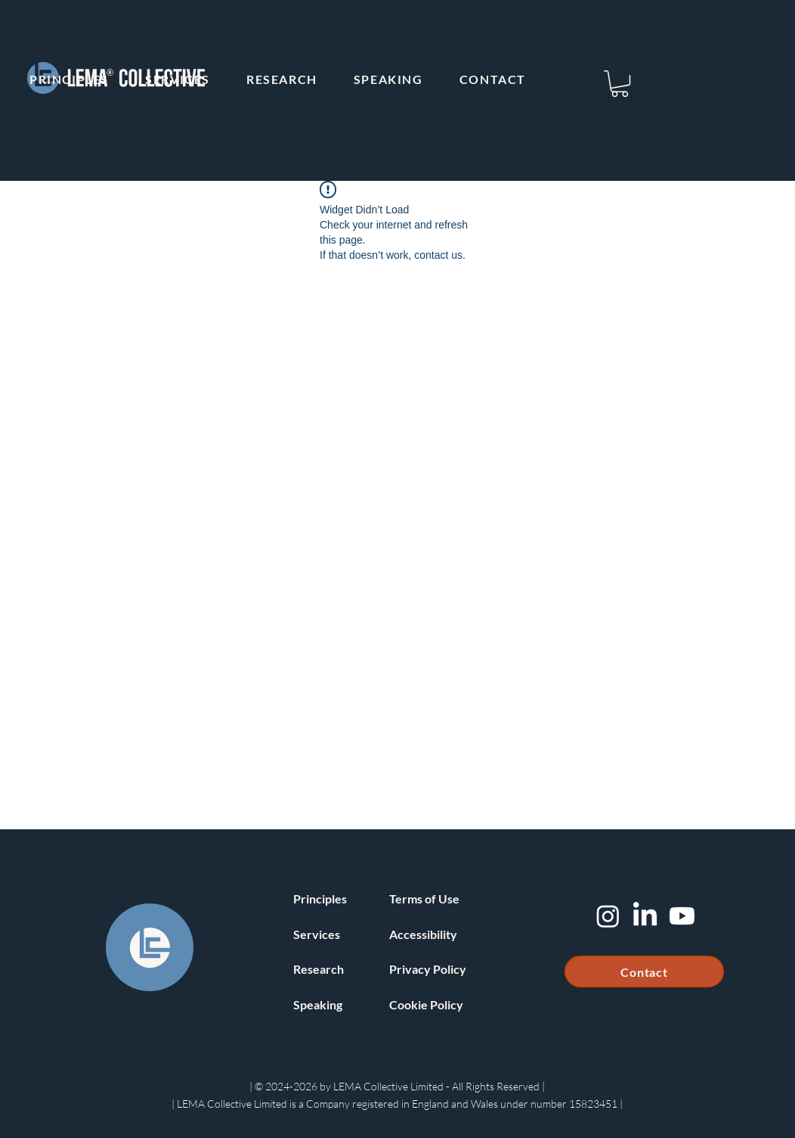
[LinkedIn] (645, 916)
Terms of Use (424, 898)
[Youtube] (682, 916)
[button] (620, 83)
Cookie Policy (426, 1004)
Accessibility (423, 934)
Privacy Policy (427, 969)
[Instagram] (608, 916)
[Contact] (644, 971)
